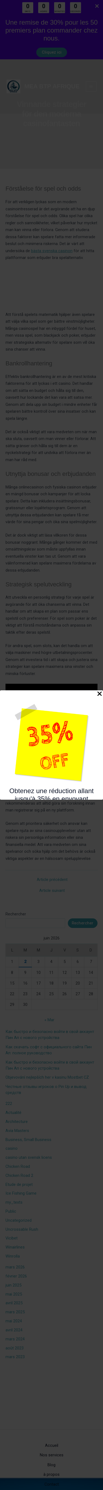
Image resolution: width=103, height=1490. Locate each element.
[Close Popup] (99, 694)
